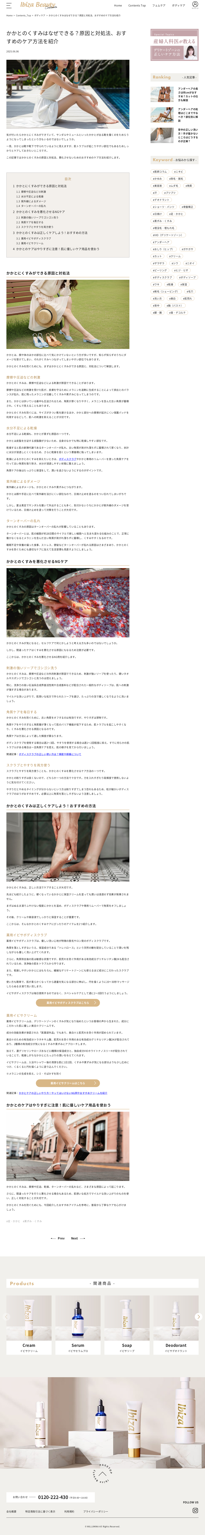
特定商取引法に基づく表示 (40, 1511)
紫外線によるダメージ (31, 201)
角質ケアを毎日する (30, 222)
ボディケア (178, 5)
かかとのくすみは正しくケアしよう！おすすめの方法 (50, 233)
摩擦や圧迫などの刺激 (31, 191)
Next (74, 1238)
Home (118, 5)
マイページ (195, 8)
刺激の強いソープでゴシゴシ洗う (37, 217)
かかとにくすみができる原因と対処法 (40, 186)
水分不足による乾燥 (30, 196)
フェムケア (159, 5)
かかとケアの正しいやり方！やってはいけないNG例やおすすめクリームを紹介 (63, 1093)
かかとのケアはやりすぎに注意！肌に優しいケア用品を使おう (56, 249)
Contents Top (137, 5)
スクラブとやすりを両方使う (34, 227)
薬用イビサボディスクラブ (33, 238)
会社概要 (11, 1511)
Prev (61, 1238)
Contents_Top (23, 15)
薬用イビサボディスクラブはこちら (68, 1003)
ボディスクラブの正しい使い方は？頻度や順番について (50, 754)
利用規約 (69, 1511)
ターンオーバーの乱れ (31, 206)
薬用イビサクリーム (30, 243)
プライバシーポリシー (95, 1511)
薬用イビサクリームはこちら (68, 1083)
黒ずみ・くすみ (33, 1221)
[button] (198, 1317)
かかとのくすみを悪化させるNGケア (39, 212)
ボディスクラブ (67, 459)
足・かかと (14, 1221)
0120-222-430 (53, 1497)
